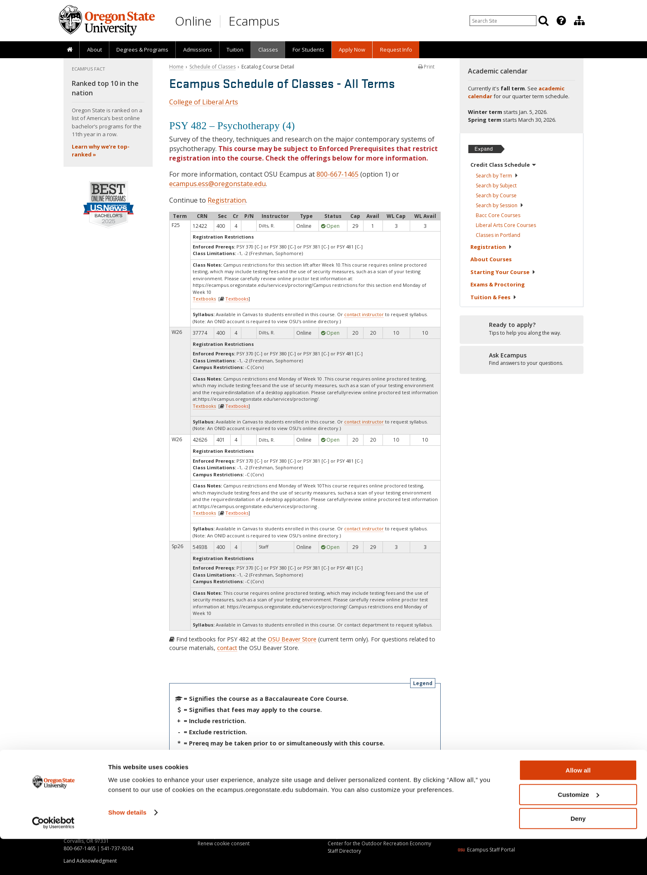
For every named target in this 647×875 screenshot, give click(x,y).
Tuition (235, 49)
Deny (578, 854)
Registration (227, 200)
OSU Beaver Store (292, 639)
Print (426, 66)
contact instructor (364, 314)
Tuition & (493, 297)
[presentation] (561, 20)
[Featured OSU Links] (561, 20)
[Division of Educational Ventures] (579, 20)
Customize (578, 830)
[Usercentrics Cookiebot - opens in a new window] (53, 859)
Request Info (396, 49)
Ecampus (254, 20)
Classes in (498, 235)
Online (193, 20)
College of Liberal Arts (203, 101)
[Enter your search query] (503, 20)
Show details (127, 848)
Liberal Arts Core (506, 225)
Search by (497, 175)
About (94, 49)
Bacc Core (498, 215)
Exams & (497, 284)
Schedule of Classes (212, 66)
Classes (268, 49)
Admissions (197, 49)
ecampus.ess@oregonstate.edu (217, 183)
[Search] (543, 20)
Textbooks (204, 299)
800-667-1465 (337, 174)
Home (176, 66)
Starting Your (503, 272)
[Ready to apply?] (521, 329)
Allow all (578, 806)
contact (227, 648)
